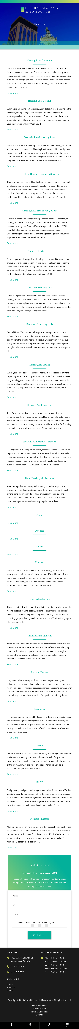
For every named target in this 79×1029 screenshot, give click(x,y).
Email (15, 905)
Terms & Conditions (39, 1012)
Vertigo (39, 745)
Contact (10, 990)
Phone (16, 914)
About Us (11, 987)
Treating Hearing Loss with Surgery (39, 174)
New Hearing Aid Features (39, 478)
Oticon (39, 515)
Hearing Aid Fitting (39, 364)
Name (16, 896)
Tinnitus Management (39, 635)
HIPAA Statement (39, 1006)
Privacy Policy (39, 1009)
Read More (12, 93)
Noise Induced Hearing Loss (39, 137)
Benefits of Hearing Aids (39, 324)
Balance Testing (39, 672)
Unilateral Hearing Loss (39, 287)
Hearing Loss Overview (39, 60)
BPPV (39, 782)
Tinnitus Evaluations (39, 599)
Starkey (39, 546)
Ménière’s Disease (39, 819)
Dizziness (39, 709)
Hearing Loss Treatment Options (39, 210)
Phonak (39, 530)
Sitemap (39, 1015)
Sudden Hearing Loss (39, 251)
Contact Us (38, 935)
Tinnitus (39, 562)
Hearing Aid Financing (39, 405)
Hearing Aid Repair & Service (39, 441)
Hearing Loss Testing (39, 100)
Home (10, 984)
